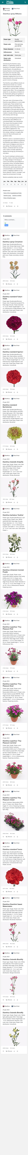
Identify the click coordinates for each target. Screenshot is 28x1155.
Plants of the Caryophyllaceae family (12, 193)
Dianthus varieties (16, 195)
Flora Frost (16, 8)
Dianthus (6, 8)
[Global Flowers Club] (10, 2)
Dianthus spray (7, 195)
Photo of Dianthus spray (9, 198)
